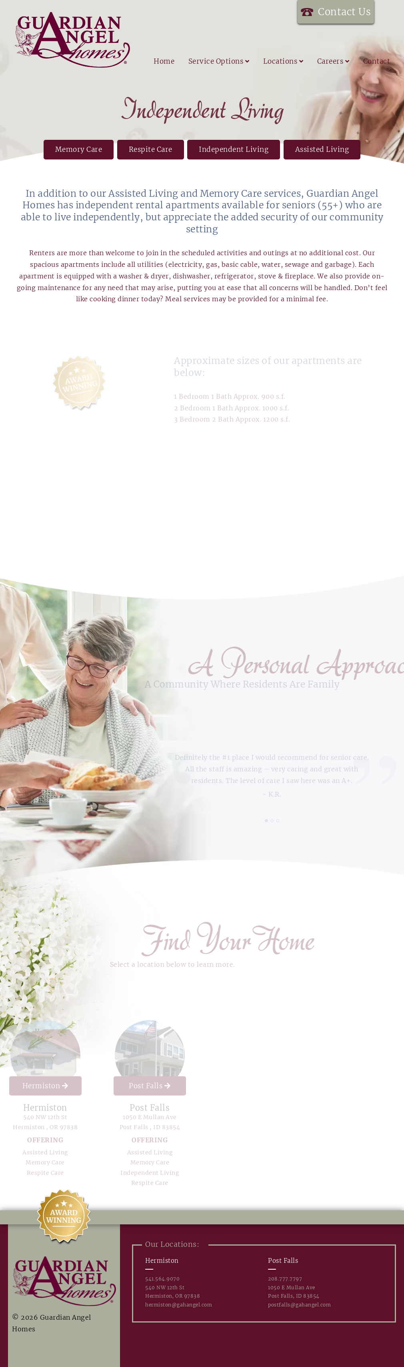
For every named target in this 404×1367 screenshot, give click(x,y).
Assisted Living (322, 149)
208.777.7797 (285, 1279)
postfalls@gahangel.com (299, 1305)
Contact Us (344, 12)
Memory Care (78, 149)
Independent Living (233, 149)
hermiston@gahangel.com (178, 1305)
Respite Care (150, 149)
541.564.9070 (162, 1279)
